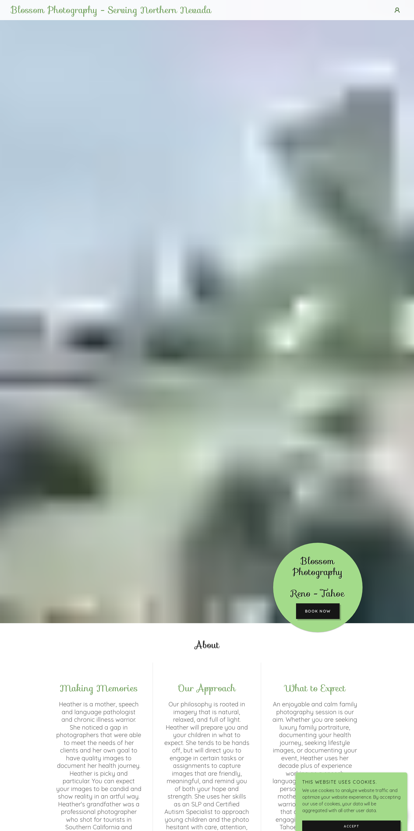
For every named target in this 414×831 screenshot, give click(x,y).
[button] (397, 10)
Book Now (318, 611)
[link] (153, 11)
